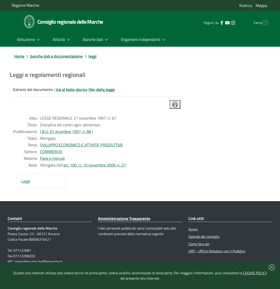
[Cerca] (263, 22)
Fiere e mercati (52, 158)
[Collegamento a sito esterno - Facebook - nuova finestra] (214, 22)
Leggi (25, 181)
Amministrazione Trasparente (124, 218)
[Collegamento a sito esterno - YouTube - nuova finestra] (219, 22)
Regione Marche (25, 5)
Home (19, 56)
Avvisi (193, 229)
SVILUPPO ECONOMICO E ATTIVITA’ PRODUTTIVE (81, 145)
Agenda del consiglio (203, 236)
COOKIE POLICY (255, 273)
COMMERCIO (51, 152)
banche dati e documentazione (56, 56)
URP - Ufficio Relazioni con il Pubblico (216, 251)
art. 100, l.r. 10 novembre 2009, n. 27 (94, 165)
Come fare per (199, 244)
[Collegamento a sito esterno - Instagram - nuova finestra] (225, 22)
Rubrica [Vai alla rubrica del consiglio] (245, 5)
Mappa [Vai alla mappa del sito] (261, 5)
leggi (92, 56)
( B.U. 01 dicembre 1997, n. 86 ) (66, 132)
